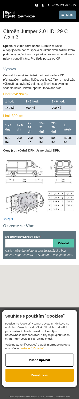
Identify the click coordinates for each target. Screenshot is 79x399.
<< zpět (8, 219)
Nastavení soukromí (62, 397)
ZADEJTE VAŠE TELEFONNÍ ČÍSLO (22, 237)
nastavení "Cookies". (32, 348)
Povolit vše (39, 375)
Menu (68, 14)
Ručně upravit (39, 360)
